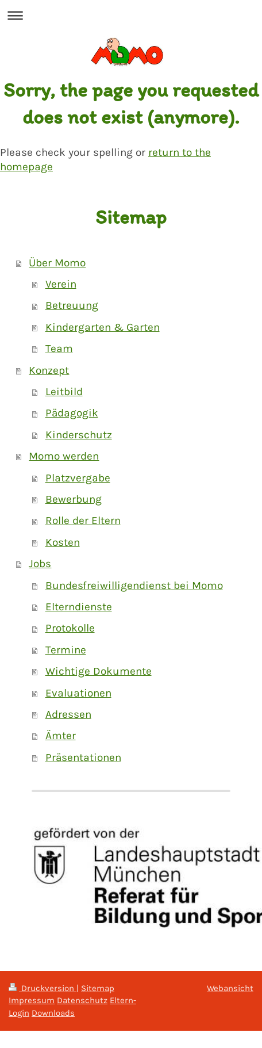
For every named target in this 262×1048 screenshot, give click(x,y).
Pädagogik (71, 413)
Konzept (49, 370)
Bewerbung (73, 499)
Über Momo (57, 263)
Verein (60, 284)
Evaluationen (78, 693)
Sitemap (97, 988)
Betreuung (71, 305)
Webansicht (230, 988)
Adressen (68, 714)
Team (59, 348)
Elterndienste (78, 607)
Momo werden (64, 456)
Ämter (60, 735)
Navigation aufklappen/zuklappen (131, 15)
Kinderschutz (78, 435)
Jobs (40, 563)
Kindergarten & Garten (102, 327)
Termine (65, 650)
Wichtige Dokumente (98, 671)
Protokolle (70, 628)
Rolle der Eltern (83, 520)
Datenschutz (82, 1000)
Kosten (62, 542)
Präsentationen (83, 757)
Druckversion (42, 988)
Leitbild (64, 391)
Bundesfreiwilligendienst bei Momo (134, 585)
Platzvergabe (77, 478)
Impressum (32, 1000)
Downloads (53, 1013)
